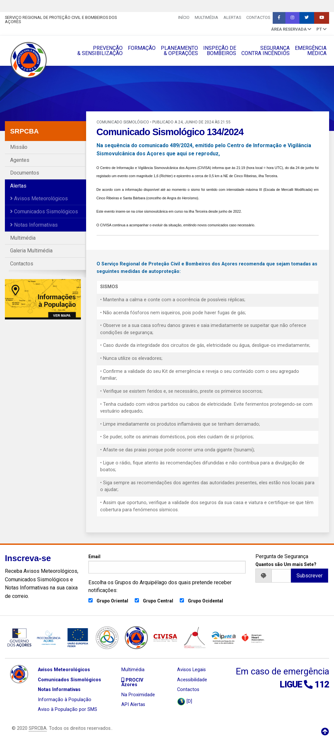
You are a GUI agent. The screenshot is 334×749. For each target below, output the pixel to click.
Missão (18, 147)
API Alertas (133, 704)
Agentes (19, 160)
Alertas (232, 17)
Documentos (24, 173)
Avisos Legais (191, 669)
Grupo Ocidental (205, 600)
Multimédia (206, 17)
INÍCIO (184, 17)
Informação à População (64, 699)
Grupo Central (158, 600)
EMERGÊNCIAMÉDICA (310, 50)
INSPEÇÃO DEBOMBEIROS (219, 50)
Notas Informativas (34, 225)
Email (167, 563)
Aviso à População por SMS (67, 709)
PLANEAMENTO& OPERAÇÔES (179, 50)
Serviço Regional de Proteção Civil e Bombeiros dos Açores (61, 19)
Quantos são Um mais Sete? (285, 564)
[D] (184, 702)
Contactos (258, 17)
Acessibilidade (192, 680)
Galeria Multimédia (31, 250)
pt (321, 29)
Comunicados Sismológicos (44, 211)
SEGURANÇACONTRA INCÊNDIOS (265, 50)
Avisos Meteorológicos (39, 198)
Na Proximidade (138, 695)
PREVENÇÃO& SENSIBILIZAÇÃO (100, 50)
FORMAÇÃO (142, 48)
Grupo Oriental (112, 600)
